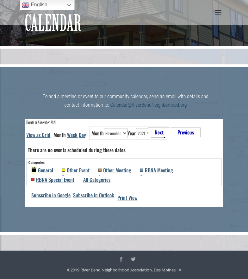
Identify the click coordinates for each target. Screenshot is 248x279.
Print (127, 197)
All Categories (96, 179)
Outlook (93, 195)
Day (82, 134)
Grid (38, 135)
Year (131, 133)
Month (97, 133)
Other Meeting (114, 170)
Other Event (76, 170)
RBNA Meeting (156, 170)
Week (72, 134)
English (34, 5)
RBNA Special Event (52, 180)
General (42, 170)
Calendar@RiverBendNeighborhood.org (148, 105)
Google (51, 195)
